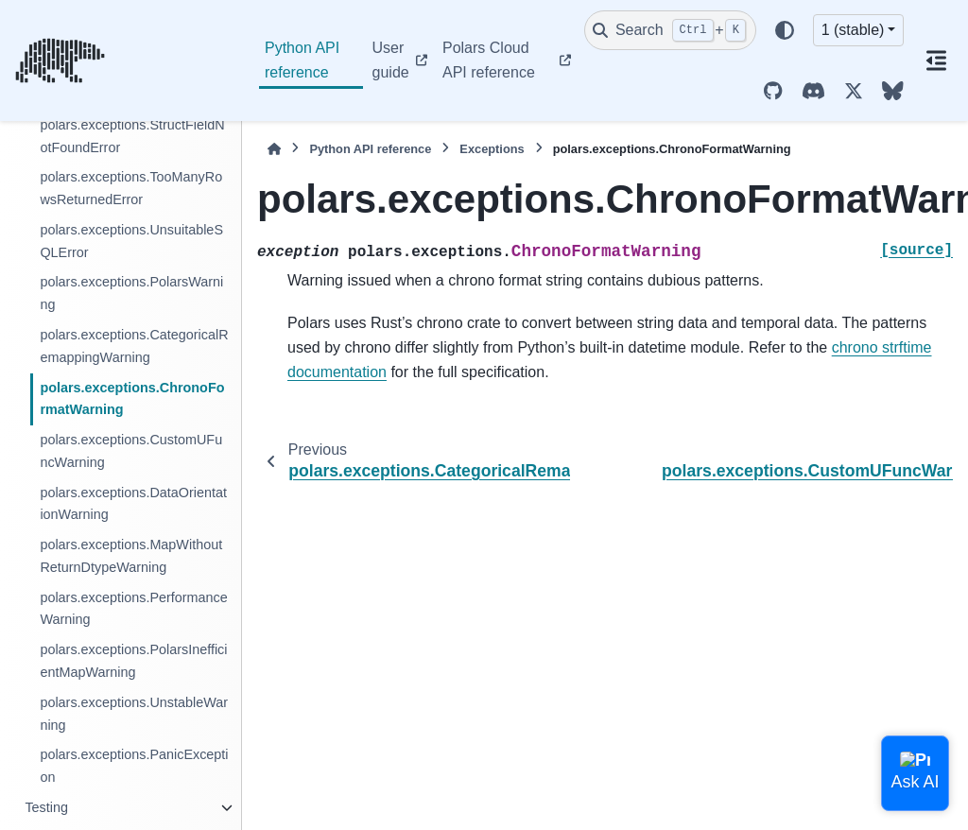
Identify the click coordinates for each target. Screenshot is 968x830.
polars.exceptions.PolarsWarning (131, 293)
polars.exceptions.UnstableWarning (134, 714)
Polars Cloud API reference (488, 60)
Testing (46, 807)
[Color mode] (784, 30)
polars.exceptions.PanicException (134, 766)
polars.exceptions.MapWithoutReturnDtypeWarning (131, 556)
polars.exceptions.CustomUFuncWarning (131, 451)
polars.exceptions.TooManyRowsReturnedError (131, 188)
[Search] (670, 30)
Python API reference (302, 60)
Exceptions (491, 149)
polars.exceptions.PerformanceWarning (133, 609)
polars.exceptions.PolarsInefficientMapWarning (133, 661)
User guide (390, 60)
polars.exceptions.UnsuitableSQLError (131, 241)
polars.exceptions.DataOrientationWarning (133, 504)
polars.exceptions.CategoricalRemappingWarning (134, 346)
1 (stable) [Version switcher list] (853, 30)
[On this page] (936, 60)
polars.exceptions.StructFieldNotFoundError (132, 136)
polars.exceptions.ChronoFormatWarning (132, 399)
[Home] (274, 149)
